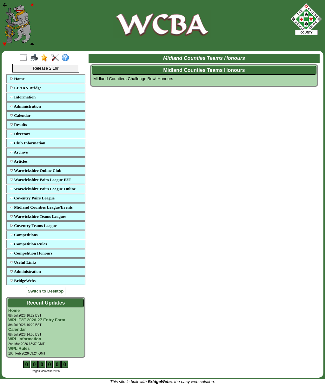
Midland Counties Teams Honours (204, 70)
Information (23, 97)
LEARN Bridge (26, 87)
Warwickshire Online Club (35, 170)
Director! (20, 133)
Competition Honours (31, 253)
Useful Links (23, 262)
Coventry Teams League (33, 225)
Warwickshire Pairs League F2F (40, 179)
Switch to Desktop (46, 291)
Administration (25, 106)
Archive (19, 152)
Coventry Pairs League (32, 198)
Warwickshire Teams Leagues (38, 216)
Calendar (20, 115)
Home (17, 78)
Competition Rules (28, 244)
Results (18, 124)
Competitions (24, 234)
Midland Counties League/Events (41, 207)
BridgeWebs (23, 280)
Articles (19, 161)
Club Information (27, 143)
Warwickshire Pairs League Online (43, 188)
